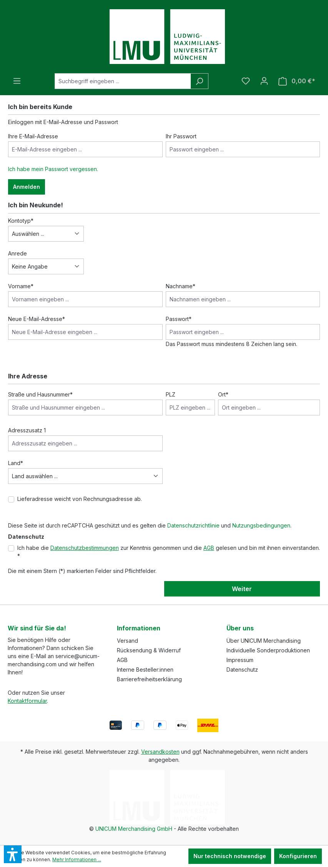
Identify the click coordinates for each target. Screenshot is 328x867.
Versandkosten (160, 751)
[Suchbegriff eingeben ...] (123, 81)
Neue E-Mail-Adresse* (36, 319)
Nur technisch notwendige (229, 856)
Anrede (17, 253)
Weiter (242, 589)
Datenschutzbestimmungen (84, 547)
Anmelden (26, 186)
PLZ (170, 394)
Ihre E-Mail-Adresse (33, 136)
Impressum (239, 660)
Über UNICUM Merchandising (263, 640)
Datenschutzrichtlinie (193, 525)
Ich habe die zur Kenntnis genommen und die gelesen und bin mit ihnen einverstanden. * (168, 551)
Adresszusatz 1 (27, 430)
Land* (15, 463)
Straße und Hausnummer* (40, 394)
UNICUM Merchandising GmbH (133, 828)
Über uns (240, 628)
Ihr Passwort (181, 136)
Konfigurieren (298, 856)
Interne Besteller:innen (145, 669)
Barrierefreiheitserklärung (149, 679)
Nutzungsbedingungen (261, 525)
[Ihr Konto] (264, 81)
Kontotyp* (20, 220)
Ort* (223, 394)
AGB (208, 547)
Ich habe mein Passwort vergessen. (53, 169)
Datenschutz (242, 669)
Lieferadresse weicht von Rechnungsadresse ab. (79, 499)
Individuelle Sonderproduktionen (268, 650)
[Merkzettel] (245, 81)
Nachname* (180, 286)
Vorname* (20, 286)
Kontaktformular (27, 700)
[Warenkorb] (296, 81)
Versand (127, 640)
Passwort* (178, 319)
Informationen (138, 628)
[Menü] (17, 81)
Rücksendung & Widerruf (149, 650)
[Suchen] (199, 81)
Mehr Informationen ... (76, 859)
